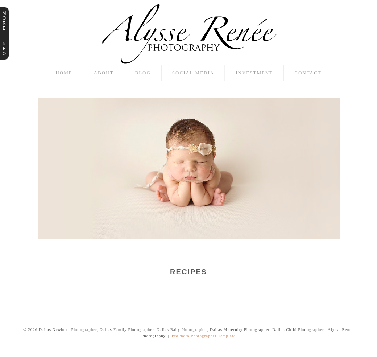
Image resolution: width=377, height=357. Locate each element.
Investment (254, 72)
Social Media (193, 72)
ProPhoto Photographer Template (204, 335)
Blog (142, 72)
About (104, 72)
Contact (307, 72)
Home (63, 72)
